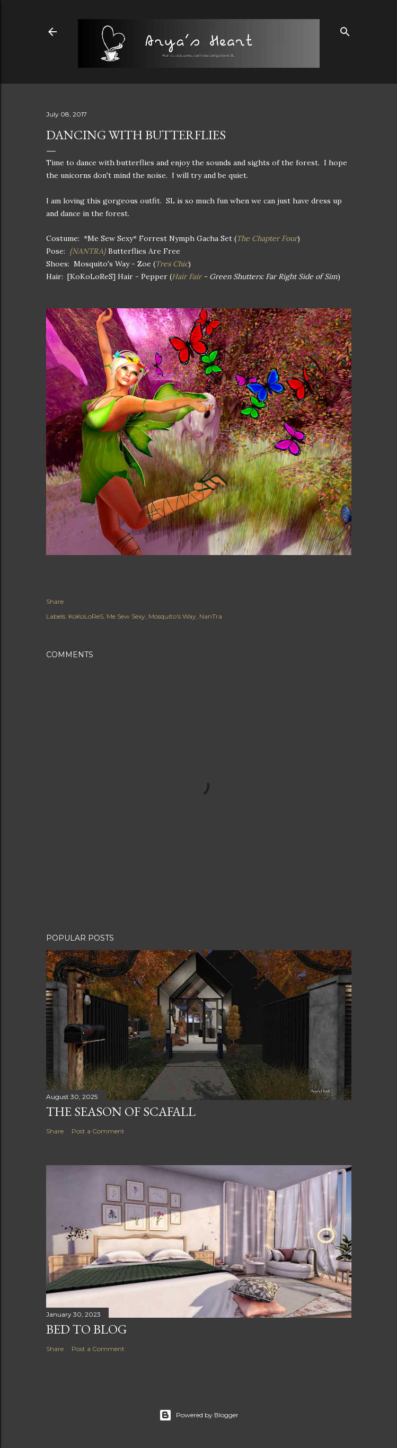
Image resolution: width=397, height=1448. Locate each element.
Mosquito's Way (172, 616)
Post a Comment (98, 1131)
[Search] (345, 29)
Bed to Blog (86, 1329)
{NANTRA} (87, 251)
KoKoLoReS (85, 616)
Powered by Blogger (199, 1415)
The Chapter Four (266, 238)
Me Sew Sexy (126, 616)
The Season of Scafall (121, 1111)
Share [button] (55, 601)
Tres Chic (171, 264)
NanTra (210, 616)
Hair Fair (186, 276)
